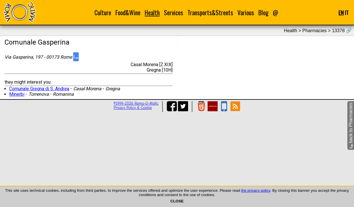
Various (245, 12)
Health (152, 12)
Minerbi (16, 94)
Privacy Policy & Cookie (133, 108)
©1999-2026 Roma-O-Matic (136, 103)
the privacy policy (255, 190)
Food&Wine (127, 12)
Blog (263, 12)
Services (173, 12)
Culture (102, 12)
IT (347, 12)
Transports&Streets (210, 12)
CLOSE (177, 201)
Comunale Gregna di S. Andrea (39, 88)
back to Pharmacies (350, 125)
